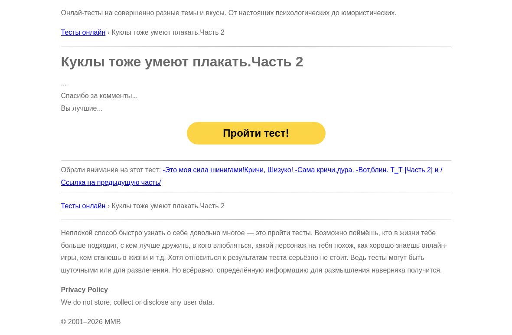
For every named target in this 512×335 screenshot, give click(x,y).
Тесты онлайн (83, 32)
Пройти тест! (256, 133)
